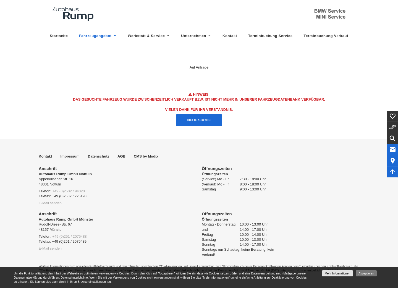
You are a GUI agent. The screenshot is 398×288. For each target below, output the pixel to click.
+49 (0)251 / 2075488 (69, 236)
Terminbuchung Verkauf (326, 36)
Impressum (69, 156)
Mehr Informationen (337, 273)
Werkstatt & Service (146, 36)
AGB (121, 156)
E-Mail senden (50, 203)
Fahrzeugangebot (95, 36)
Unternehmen (193, 36)
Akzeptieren (366, 273)
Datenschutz (98, 156)
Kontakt (229, 36)
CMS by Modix (146, 156)
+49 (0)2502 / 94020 (68, 191)
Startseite (59, 36)
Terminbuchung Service (270, 36)
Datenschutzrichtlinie (74, 277)
